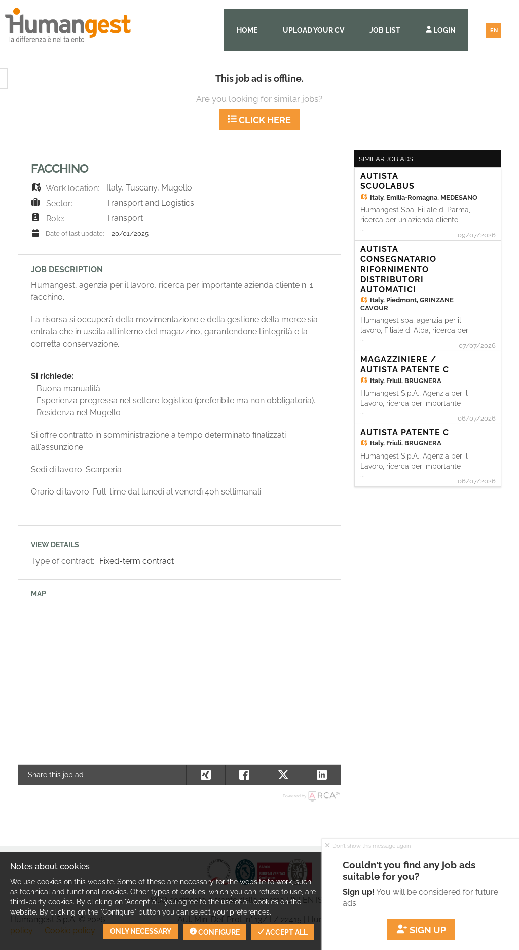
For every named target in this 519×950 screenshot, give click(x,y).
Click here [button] (259, 120)
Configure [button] (215, 932)
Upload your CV (313, 30)
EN (494, 30)
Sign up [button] (421, 930)
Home (247, 30)
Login (441, 30)
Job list (384, 30)
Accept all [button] (283, 932)
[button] (322, 775)
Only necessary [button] (140, 931)
